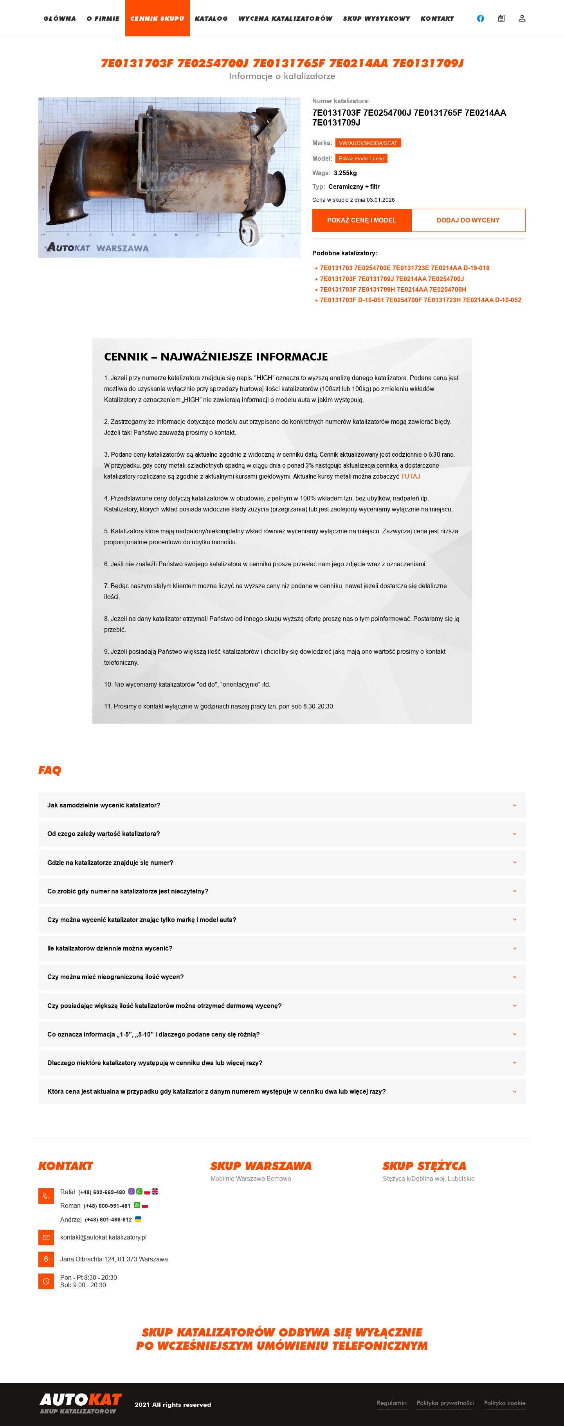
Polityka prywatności (445, 1402)
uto (80, 1404)
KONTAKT (437, 18)
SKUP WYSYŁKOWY (377, 18)
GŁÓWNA (59, 18)
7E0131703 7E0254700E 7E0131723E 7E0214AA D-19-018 (405, 268)
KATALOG (211, 18)
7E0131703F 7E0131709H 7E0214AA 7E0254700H (393, 289)
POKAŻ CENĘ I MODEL (364, 220)
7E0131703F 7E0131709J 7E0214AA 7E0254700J (392, 278)
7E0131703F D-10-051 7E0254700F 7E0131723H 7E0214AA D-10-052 (420, 300)
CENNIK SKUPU (157, 18)
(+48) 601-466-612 (108, 1219)
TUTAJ (410, 476)
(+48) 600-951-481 (107, 1206)
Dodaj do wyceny (473, 220)
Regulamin (392, 1402)
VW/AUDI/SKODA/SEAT (368, 143)
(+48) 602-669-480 (101, 1192)
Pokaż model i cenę (361, 158)
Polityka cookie (505, 1402)
